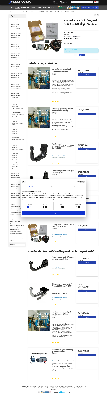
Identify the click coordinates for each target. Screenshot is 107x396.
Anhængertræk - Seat (15, 179)
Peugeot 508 (14, 155)
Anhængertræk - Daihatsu (16, 42)
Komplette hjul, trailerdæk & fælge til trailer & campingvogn (17, 226)
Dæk (10, 223)
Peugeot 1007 (15, 97)
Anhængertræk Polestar (15, 175)
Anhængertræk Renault (15, 177)
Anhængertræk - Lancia (15, 70)
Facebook (53, 389)
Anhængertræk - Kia (15, 62)
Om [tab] (75, 186)
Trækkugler (13, 204)
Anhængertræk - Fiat (15, 44)
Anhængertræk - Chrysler (16, 33)
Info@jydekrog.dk (68, 386)
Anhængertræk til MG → (15, 82)
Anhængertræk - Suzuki (15, 193)
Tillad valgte (53, 213)
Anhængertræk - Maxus (15, 77)
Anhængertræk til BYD (15, 28)
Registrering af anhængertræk (17, 212)
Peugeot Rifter (15, 171)
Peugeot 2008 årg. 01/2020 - (19, 112)
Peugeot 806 (14, 159)
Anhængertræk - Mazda (15, 75)
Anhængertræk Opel (15, 93)
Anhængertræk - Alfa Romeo (16, 22)
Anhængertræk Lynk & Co (16, 66)
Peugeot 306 (14, 129)
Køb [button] (81, 55)
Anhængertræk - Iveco (15, 55)
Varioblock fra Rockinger (15, 206)
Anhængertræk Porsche (15, 173)
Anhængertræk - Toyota (15, 197)
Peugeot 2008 (15, 106)
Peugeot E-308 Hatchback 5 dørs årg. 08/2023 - (17, 136)
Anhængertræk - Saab (15, 184)
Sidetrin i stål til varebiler (14, 229)
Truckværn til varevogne (14, 235)
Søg (91, 1)
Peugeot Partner (15, 168)
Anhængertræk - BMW (15, 26)
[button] (95, 15)
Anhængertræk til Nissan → (16, 88)
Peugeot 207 (14, 119)
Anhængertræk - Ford (15, 46)
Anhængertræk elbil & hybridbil (16, 219)
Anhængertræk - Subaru (15, 191)
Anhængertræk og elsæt (14, 19)
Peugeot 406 (14, 145)
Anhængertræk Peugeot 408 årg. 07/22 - (17, 150)
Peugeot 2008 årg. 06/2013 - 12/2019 (19, 109)
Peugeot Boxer (15, 164)
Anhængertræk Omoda (15, 91)
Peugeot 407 (14, 147)
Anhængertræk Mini (15, 84)
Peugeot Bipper (15, 162)
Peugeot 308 (14, 133)
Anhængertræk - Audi (15, 24)
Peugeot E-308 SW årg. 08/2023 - (18, 140)
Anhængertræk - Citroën (15, 35)
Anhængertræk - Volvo (15, 202)
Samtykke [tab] (31, 186)
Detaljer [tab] (54, 186)
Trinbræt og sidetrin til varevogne (16, 233)
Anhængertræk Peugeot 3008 (18, 127)
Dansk (96, 1)
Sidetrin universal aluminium (15, 231)
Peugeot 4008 (15, 143)
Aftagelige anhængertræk (15, 221)
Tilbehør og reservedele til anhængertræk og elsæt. (16, 209)
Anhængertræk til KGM (15, 64)
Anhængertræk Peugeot (15, 95)
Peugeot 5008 (15, 153)
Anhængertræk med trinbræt (15, 216)
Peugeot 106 (14, 99)
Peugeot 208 (14, 121)
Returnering (12, 240)
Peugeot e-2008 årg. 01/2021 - (18, 114)
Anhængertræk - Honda (15, 48)
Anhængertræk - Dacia (15, 39)
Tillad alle (74, 213)
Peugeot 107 (14, 102)
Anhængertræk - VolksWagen (16, 199)
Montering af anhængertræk (15, 214)
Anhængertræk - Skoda (15, 182)
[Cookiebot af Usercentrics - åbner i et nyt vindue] (78, 182)
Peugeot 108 (14, 104)
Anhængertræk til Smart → (16, 186)
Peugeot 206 (14, 116)
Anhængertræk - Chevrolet (16, 30)
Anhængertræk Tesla (15, 195)
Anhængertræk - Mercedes (16, 79)
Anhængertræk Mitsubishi (16, 86)
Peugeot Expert (15, 166)
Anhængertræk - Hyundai (16, 51)
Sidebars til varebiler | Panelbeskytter (17, 238)
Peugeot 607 (14, 157)
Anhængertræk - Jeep (15, 59)
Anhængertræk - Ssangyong (16, 188)
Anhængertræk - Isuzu (15, 53)
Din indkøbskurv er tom (90, 7)
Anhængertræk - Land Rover (16, 73)
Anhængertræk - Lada (15, 68)
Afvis (32, 213)
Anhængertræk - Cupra (15, 37)
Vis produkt (87, 74)
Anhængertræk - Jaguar (15, 57)
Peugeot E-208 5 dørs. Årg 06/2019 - (17, 124)
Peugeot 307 (14, 131)
